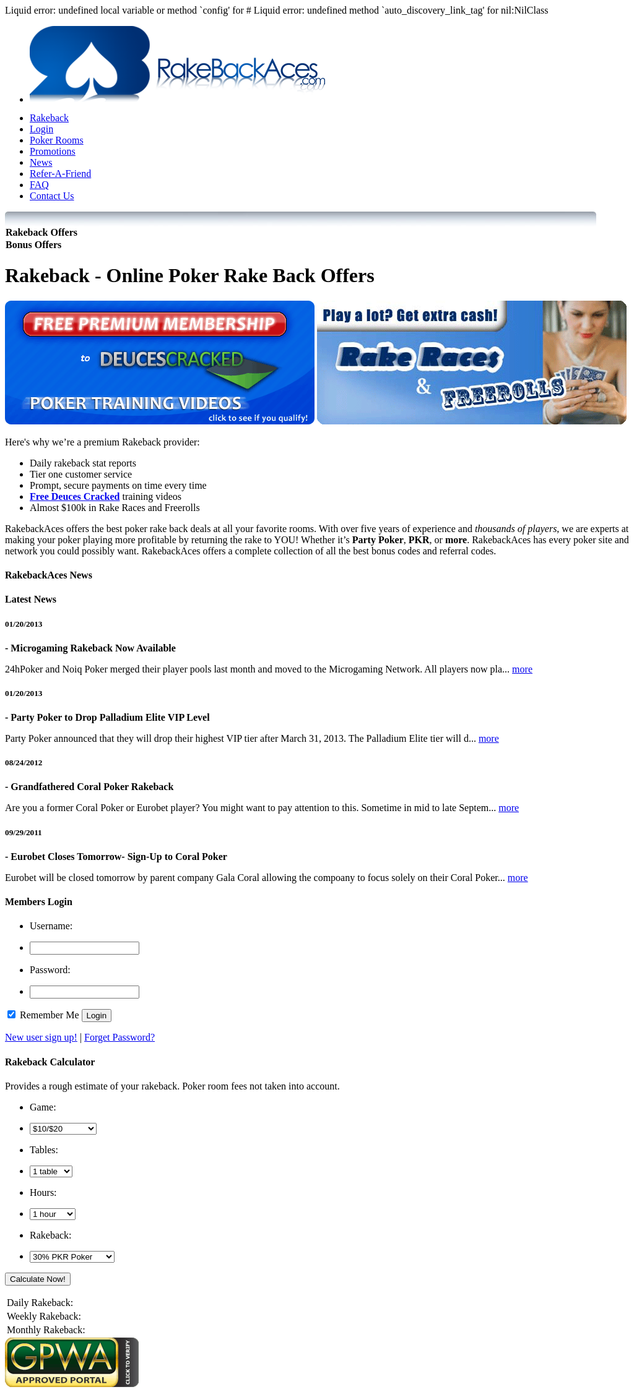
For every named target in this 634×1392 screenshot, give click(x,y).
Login (41, 129)
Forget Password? (119, 1037)
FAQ (39, 184)
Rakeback (49, 118)
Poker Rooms (57, 140)
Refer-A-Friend (60, 173)
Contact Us (52, 196)
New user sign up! (41, 1037)
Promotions (53, 151)
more (522, 669)
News (41, 162)
